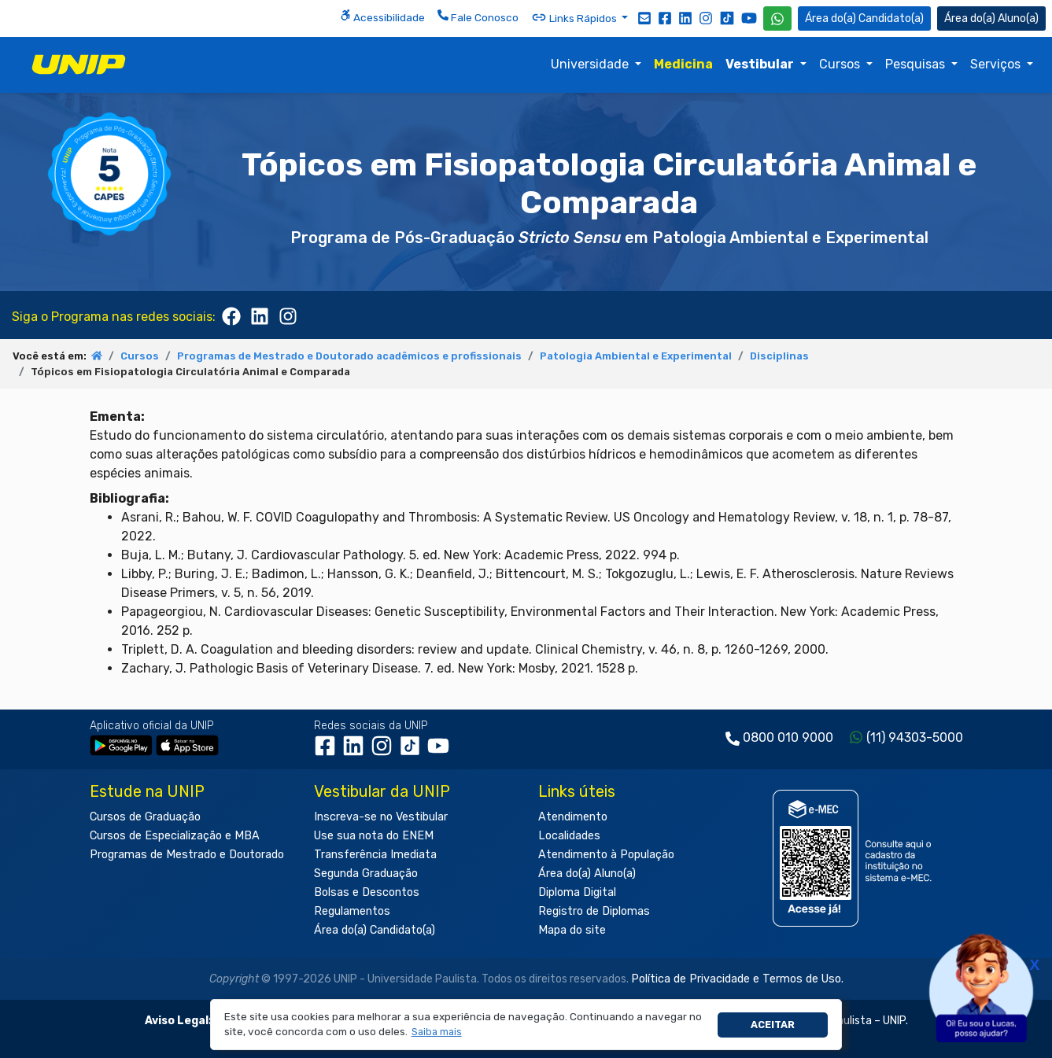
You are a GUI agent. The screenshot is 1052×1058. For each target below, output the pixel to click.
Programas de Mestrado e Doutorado (187, 854)
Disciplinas (779, 356)
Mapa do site (572, 930)
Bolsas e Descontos (366, 892)
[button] (436, 1032)
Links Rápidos (575, 17)
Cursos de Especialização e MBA (175, 835)
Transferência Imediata (375, 854)
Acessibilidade (382, 16)
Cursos (841, 64)
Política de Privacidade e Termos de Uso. (737, 979)
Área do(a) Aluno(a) (587, 873)
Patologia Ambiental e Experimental (636, 356)
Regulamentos (352, 911)
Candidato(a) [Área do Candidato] (864, 18)
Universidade (591, 64)
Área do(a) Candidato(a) (374, 930)
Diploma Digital (577, 892)
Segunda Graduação (366, 873)
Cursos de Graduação (145, 817)
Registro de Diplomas (594, 911)
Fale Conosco (478, 16)
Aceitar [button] (773, 1024)
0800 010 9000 (788, 737)
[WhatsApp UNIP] (777, 18)
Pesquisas (916, 64)
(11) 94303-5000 (914, 737)
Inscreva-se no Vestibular (381, 817)
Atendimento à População (606, 854)
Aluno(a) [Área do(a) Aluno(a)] (991, 18)
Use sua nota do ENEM (374, 835)
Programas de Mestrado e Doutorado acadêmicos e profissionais (349, 356)
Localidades (569, 835)
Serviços (997, 64)
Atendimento (572, 817)
